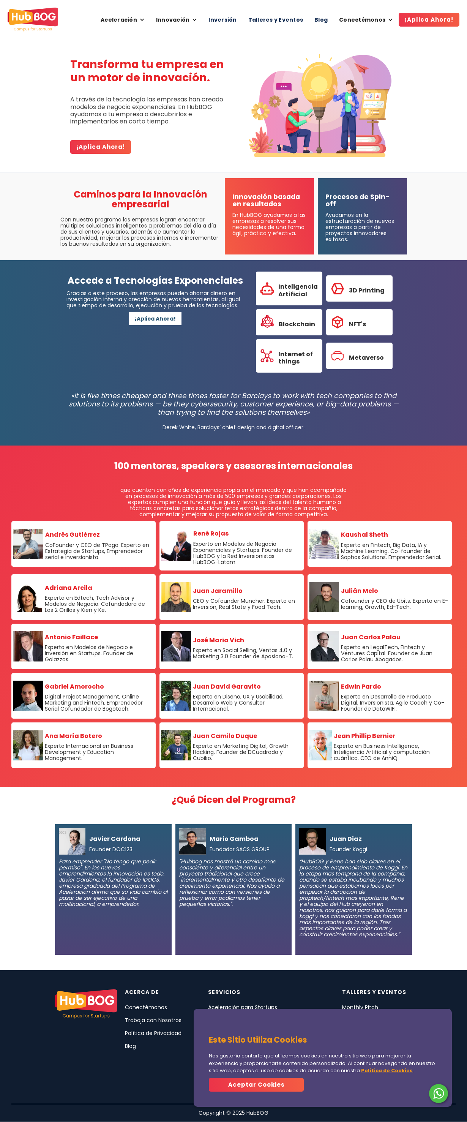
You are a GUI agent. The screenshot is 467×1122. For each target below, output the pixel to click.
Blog (321, 20)
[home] (33, 20)
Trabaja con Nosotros (153, 1020)
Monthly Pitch (360, 1007)
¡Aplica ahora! (100, 147)
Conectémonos (146, 1007)
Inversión (222, 20)
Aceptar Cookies (256, 1085)
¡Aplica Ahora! (429, 20)
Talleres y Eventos (275, 20)
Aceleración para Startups (242, 1007)
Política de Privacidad (153, 1033)
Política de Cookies (387, 1070)
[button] (122, 19)
